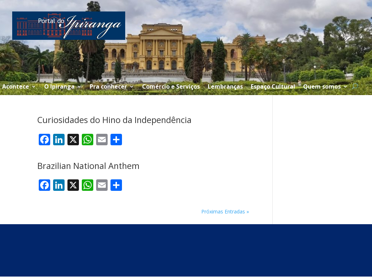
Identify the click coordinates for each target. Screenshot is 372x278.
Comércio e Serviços (171, 87)
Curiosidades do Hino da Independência (114, 120)
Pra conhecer (108, 87)
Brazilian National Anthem (88, 165)
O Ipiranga (59, 87)
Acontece (15, 87)
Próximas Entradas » (225, 211)
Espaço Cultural (273, 87)
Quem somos (322, 87)
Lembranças (225, 87)
